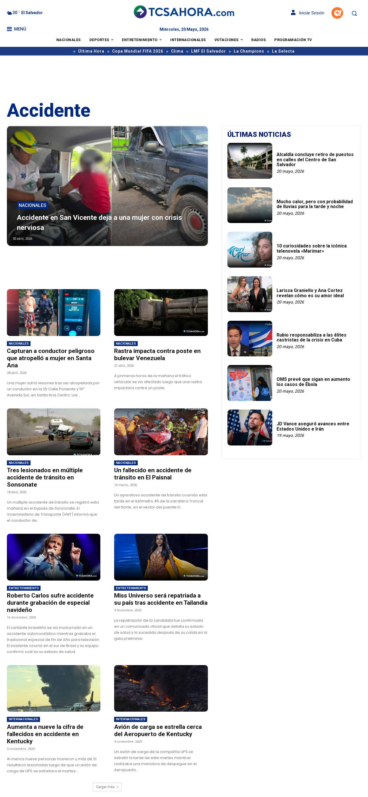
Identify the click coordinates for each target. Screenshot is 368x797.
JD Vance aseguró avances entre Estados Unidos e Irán (313, 426)
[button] (354, 13)
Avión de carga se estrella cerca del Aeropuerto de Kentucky (158, 730)
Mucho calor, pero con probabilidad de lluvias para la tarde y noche (315, 204)
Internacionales (23, 719)
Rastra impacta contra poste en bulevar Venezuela (157, 354)
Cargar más (107, 787)
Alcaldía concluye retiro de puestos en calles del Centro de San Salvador (315, 159)
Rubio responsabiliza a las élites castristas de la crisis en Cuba (311, 337)
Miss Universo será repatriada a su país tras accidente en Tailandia (161, 599)
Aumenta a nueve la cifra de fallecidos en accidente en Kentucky (45, 734)
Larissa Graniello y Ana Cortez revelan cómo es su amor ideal (310, 293)
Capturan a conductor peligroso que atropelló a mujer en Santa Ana (51, 358)
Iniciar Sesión (307, 13)
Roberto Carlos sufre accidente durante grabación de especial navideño (50, 602)
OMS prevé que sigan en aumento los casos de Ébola (313, 382)
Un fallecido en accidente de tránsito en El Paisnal (152, 474)
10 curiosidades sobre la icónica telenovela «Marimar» (312, 248)
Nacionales (32, 206)
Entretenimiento (24, 588)
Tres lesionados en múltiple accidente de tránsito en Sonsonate (45, 477)
